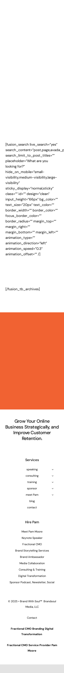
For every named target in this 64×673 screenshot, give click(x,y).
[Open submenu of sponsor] (52, 488)
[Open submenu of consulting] (52, 476)
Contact (32, 618)
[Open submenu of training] (52, 482)
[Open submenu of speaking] (52, 469)
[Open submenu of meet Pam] (52, 495)
